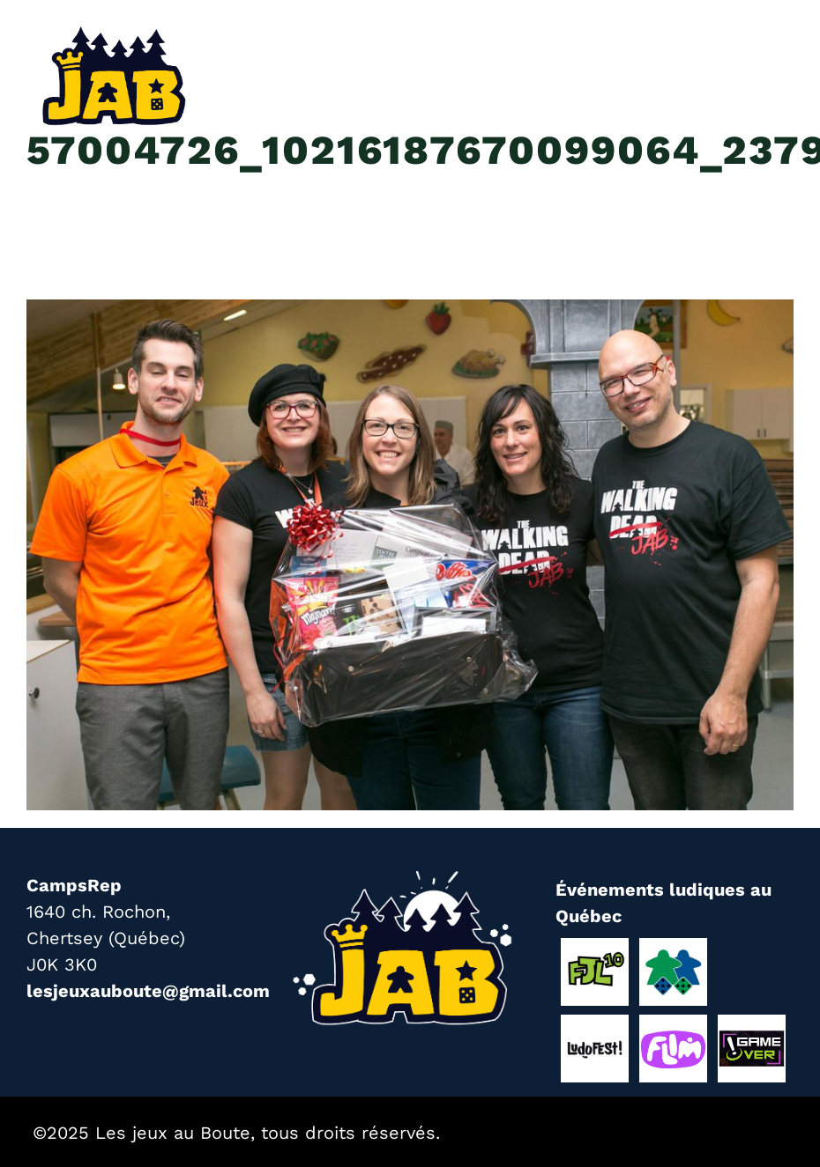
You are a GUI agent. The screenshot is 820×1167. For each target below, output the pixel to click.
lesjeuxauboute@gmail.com (148, 990)
